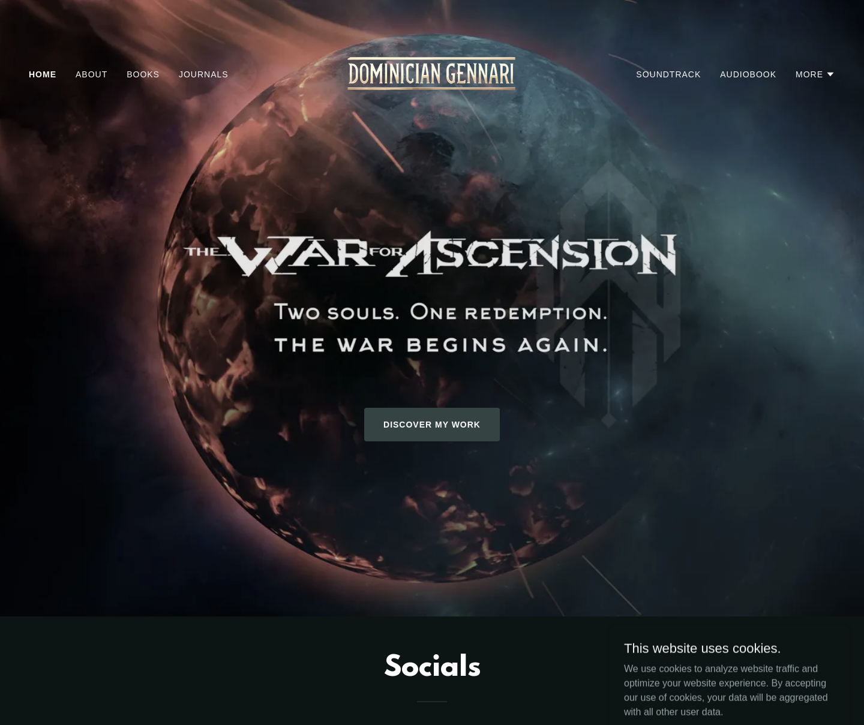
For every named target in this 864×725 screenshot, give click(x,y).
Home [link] (42, 74)
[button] (815, 74)
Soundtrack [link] (668, 74)
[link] (432, 73)
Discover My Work (432, 424)
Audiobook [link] (748, 74)
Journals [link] (204, 74)
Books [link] (143, 74)
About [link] (91, 74)
